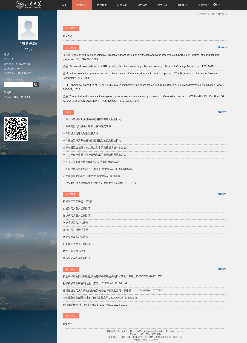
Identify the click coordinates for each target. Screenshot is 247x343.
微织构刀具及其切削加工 (77, 215)
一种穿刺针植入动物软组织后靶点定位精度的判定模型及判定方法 (99, 183)
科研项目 (71, 269)
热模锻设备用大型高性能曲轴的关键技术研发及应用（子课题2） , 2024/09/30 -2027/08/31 (113, 290)
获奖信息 (122, 5)
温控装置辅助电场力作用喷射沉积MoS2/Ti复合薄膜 (91, 176)
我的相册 (183, 5)
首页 (64, 5)
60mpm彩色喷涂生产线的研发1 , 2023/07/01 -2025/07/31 (95, 304)
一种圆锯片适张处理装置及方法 (80, 133)
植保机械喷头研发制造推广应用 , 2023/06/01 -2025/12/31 (95, 283)
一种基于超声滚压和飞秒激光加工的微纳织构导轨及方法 (94, 154)
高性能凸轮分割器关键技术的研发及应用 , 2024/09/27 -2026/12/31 (100, 297)
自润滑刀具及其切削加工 (77, 208)
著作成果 (71, 194)
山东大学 (153, 340)
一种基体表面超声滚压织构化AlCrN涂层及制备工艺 (91, 161)
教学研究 (102, 5)
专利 (68, 112)
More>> (222, 47)
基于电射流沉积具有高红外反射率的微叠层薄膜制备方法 (94, 147)
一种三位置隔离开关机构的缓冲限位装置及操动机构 (92, 119)
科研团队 (71, 316)
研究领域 (71, 28)
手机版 (137, 340)
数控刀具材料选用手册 (75, 229)
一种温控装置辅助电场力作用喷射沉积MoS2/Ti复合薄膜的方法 (98, 168)
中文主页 (209, 14)
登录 (145, 340)
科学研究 (82, 5)
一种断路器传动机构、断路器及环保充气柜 (87, 126)
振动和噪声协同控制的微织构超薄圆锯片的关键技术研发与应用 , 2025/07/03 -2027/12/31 (112, 276)
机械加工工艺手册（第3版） (79, 201)
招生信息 (142, 5)
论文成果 (71, 47)
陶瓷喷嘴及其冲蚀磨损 (75, 222)
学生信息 (163, 5)
